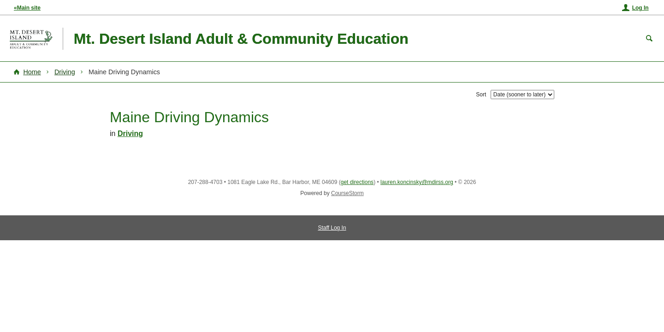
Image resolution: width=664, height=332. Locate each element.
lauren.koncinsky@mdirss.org (416, 182)
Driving (64, 72)
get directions (357, 182)
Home (32, 72)
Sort (481, 94)
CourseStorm (347, 193)
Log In (640, 8)
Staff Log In (332, 228)
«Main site (27, 8)
